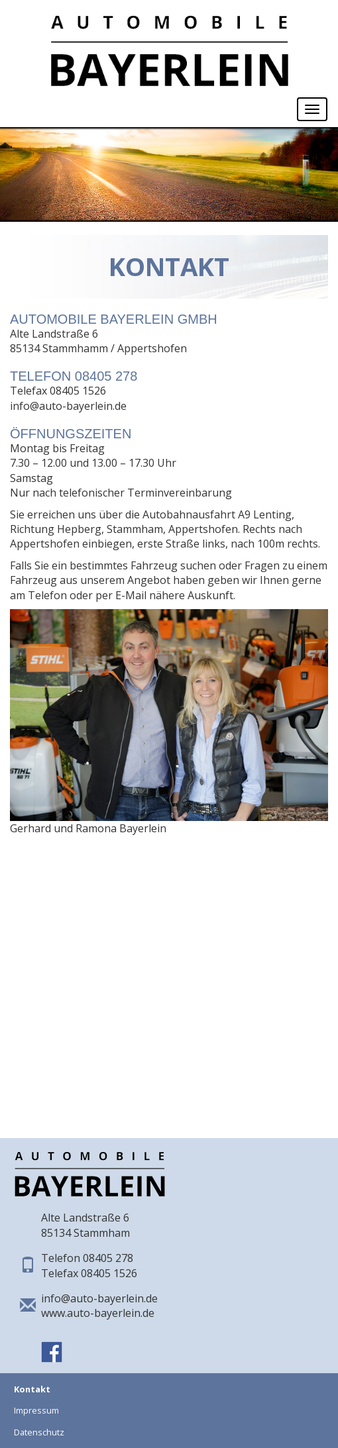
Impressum (36, 1410)
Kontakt (32, 1389)
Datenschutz (39, 1432)
